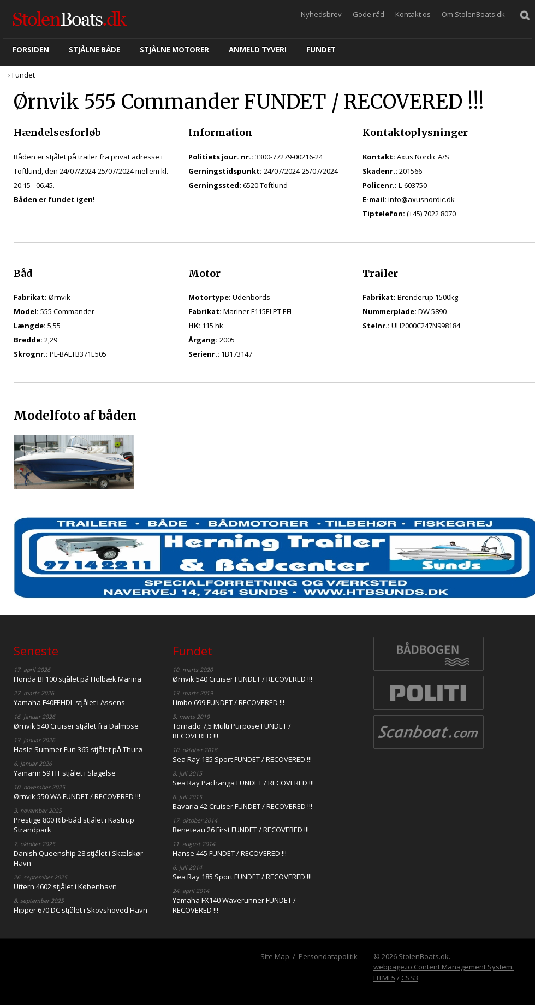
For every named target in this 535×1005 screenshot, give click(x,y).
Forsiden (31, 50)
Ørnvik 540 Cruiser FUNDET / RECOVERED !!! (242, 679)
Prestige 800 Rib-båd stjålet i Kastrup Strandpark (74, 825)
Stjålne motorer (174, 50)
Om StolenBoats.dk (473, 14)
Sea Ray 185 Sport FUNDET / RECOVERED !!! (242, 759)
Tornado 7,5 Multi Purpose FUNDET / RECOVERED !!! (232, 731)
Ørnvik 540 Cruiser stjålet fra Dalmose (76, 726)
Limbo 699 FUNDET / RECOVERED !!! (228, 702)
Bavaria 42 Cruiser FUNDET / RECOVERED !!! (242, 806)
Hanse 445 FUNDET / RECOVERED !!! (230, 853)
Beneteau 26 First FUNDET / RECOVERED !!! (241, 830)
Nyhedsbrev (321, 14)
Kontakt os (413, 14)
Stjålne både (94, 50)
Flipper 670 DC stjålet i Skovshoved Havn (80, 910)
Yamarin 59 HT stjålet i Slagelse (65, 773)
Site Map (274, 956)
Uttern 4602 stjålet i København (65, 886)
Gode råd (368, 14)
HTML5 (384, 978)
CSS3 (409, 978)
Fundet (321, 50)
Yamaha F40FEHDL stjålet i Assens (69, 702)
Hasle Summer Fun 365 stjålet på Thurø (78, 749)
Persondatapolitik (328, 956)
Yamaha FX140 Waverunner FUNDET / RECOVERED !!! (234, 905)
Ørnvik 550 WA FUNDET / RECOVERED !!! (77, 796)
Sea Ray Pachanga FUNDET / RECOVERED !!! (243, 783)
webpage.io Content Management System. (443, 967)
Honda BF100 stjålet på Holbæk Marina (77, 679)
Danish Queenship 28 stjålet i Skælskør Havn (78, 858)
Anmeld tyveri (258, 50)
